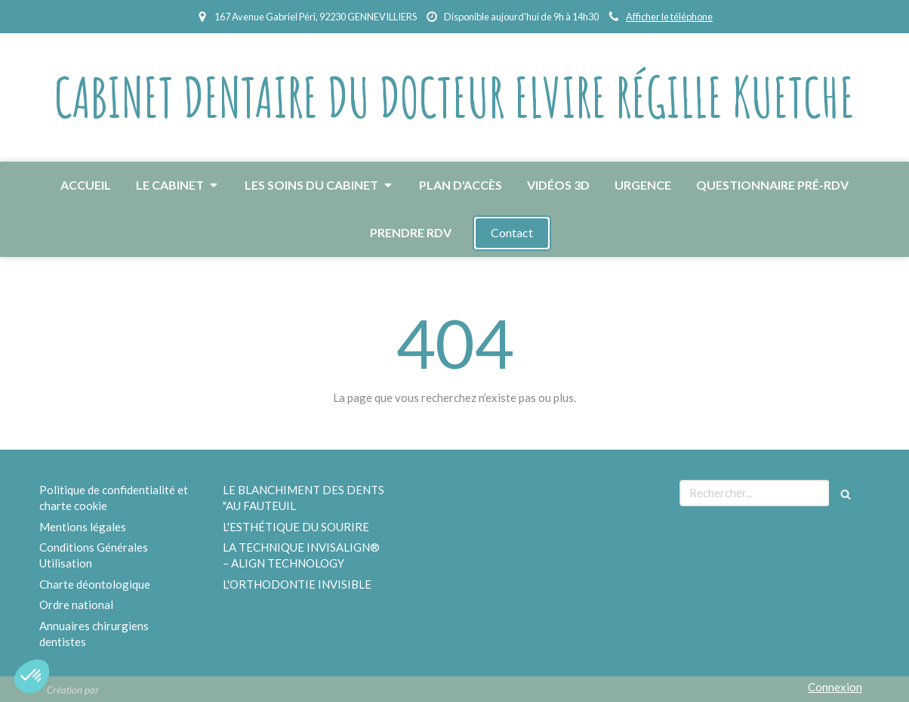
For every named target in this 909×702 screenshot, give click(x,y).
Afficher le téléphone (669, 17)
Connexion (835, 687)
